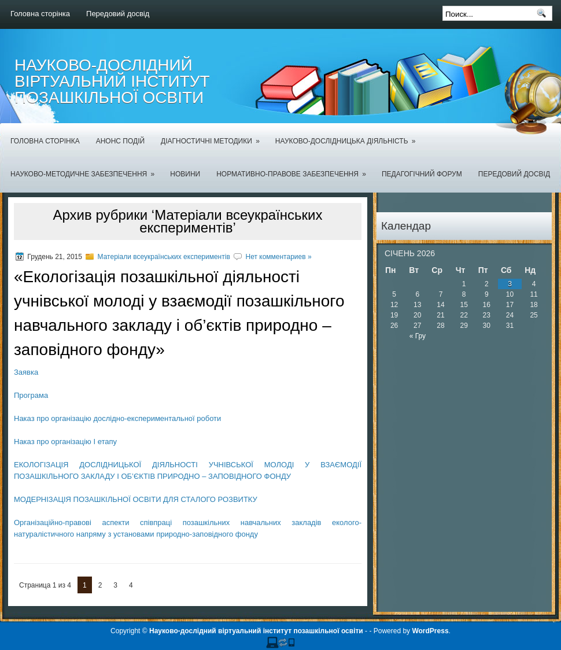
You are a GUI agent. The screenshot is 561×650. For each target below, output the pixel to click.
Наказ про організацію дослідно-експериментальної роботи (117, 418)
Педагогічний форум (422, 174)
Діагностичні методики (214, 134)
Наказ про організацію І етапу (65, 441)
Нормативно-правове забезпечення (295, 167)
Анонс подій (120, 141)
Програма (31, 395)
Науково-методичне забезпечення (86, 167)
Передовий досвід (117, 13)
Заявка (26, 372)
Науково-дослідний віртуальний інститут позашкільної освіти (112, 81)
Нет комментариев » (278, 257)
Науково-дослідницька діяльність (349, 134)
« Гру (417, 336)
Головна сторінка (40, 13)
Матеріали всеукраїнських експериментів (164, 257)
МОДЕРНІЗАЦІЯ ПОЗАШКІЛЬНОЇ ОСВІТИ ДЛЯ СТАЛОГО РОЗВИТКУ (135, 499)
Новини (185, 174)
